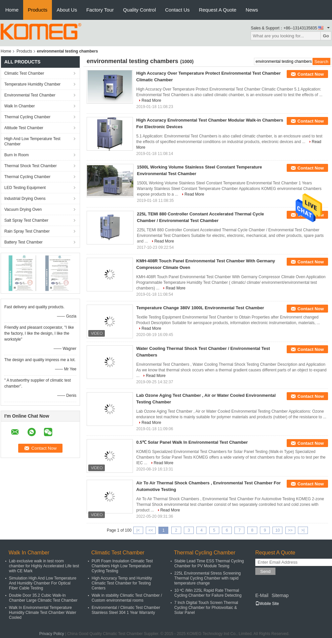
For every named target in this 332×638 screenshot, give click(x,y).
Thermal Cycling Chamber (27, 117)
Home (12, 10)
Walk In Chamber (19, 106)
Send (265, 571)
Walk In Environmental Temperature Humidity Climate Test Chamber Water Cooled (42, 612)
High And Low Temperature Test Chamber (32, 141)
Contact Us (177, 10)
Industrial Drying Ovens (25, 198)
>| (303, 530)
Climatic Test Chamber (24, 73)
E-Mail (262, 595)
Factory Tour (100, 10)
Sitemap (279, 595)
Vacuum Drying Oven (23, 209)
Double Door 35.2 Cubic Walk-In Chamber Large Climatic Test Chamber (43, 598)
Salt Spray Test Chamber (26, 220)
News (252, 10)
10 (277, 530)
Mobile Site (267, 603)
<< (150, 530)
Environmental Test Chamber (30, 95)
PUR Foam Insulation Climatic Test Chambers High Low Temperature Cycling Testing (122, 566)
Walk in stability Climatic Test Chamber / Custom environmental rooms (127, 598)
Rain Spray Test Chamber (27, 231)
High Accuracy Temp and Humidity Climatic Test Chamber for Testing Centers (122, 583)
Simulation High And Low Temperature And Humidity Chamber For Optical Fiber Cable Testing (42, 583)
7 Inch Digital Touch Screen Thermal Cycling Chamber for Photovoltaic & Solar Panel (206, 607)
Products (37, 10)
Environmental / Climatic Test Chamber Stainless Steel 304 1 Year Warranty (126, 610)
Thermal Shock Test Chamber (30, 166)
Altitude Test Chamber (23, 128)
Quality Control (139, 10)
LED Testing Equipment (25, 187)
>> (290, 530)
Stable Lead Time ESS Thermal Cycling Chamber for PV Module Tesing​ (209, 563)
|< (138, 530)
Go (326, 35)
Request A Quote (217, 10)
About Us (67, 10)
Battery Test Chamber (23, 242)
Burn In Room (16, 155)
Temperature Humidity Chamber (32, 84)
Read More (151, 100)
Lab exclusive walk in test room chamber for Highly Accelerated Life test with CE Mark (44, 566)
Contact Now (311, 74)
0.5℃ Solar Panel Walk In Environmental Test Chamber (192, 442)
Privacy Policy (51, 633)
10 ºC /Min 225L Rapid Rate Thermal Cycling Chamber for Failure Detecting (207, 593)
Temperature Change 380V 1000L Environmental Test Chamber (200, 307)
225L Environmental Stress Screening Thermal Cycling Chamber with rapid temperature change (207, 578)
